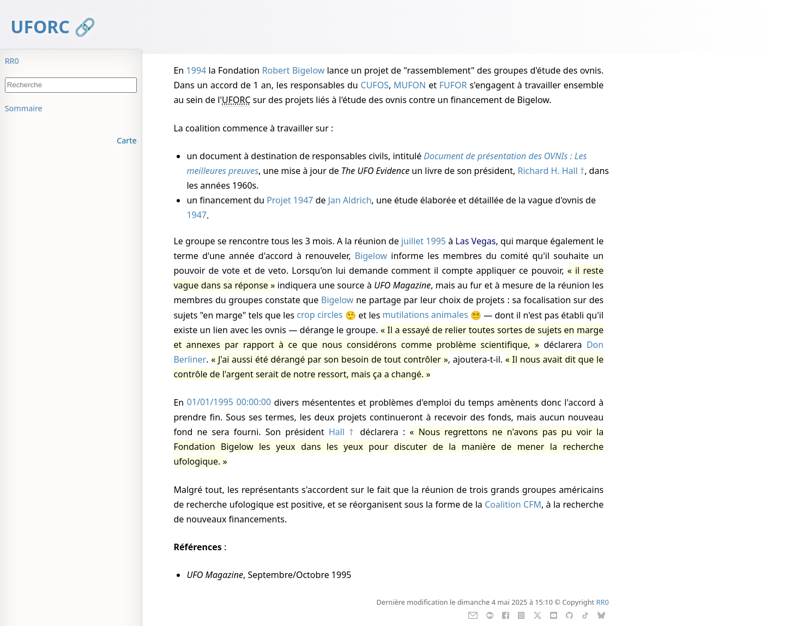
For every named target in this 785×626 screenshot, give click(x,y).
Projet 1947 (290, 200)
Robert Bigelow (293, 70)
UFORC (40, 26)
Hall (337, 432)
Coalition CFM (513, 504)
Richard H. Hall (547, 171)
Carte (126, 140)
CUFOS (375, 85)
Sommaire (24, 108)
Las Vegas (475, 241)
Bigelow (371, 256)
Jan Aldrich (350, 200)
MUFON (410, 85)
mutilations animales (425, 315)
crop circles (319, 315)
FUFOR (453, 85)
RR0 (12, 61)
